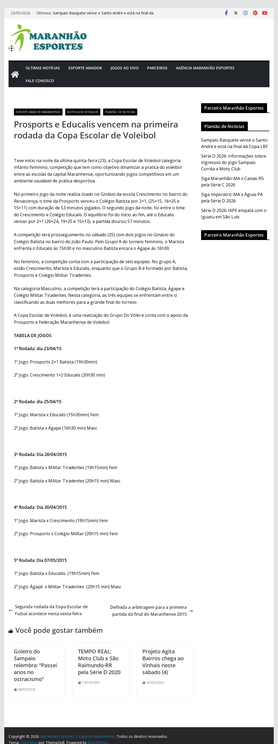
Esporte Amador (85, 67)
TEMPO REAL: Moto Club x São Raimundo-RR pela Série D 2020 (99, 662)
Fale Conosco (40, 80)
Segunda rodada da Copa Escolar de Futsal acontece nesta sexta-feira (48, 610)
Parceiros (157, 67)
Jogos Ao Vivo (125, 67)
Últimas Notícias (43, 67)
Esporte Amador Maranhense (38, 112)
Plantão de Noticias (120, 112)
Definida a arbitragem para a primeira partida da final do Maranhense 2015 (151, 610)
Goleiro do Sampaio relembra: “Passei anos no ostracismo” (35, 665)
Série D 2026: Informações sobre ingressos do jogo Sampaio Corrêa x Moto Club (233, 162)
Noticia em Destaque (82, 112)
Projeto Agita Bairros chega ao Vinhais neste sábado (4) (163, 662)
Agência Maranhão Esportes (205, 67)
